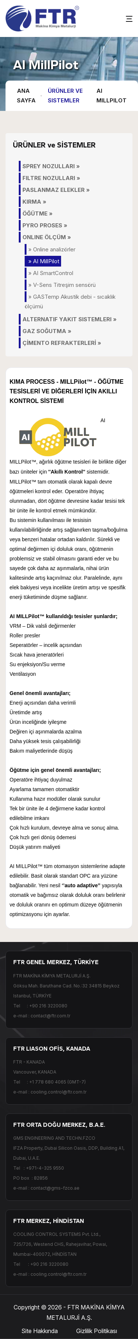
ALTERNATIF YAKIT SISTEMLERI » (69, 319)
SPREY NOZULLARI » (51, 166)
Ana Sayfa (26, 95)
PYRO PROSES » (44, 225)
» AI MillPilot (43, 261)
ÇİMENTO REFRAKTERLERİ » (61, 342)
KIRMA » (34, 201)
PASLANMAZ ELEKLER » (56, 189)
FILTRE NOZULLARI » (51, 178)
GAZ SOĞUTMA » (46, 331)
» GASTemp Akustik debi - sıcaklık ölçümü (70, 301)
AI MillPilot (111, 95)
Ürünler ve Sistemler (65, 95)
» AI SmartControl (50, 273)
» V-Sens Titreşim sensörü (62, 284)
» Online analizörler (51, 249)
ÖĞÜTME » (37, 213)
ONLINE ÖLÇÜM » (46, 237)
